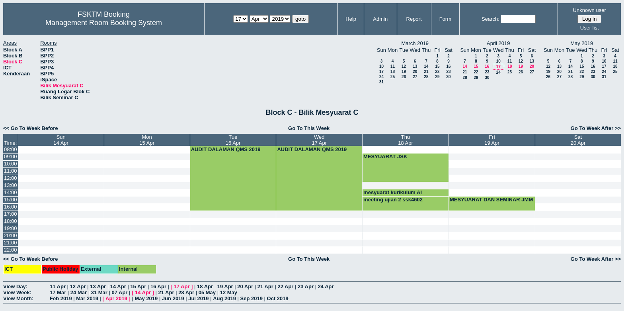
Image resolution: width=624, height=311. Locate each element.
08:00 (10, 149)
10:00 (10, 164)
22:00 (10, 250)
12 (404, 66)
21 (426, 71)
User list (589, 28)
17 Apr (182, 286)
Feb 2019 (61, 298)
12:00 (10, 178)
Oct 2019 (278, 298)
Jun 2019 (173, 298)
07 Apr (119, 292)
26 (404, 77)
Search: (490, 19)
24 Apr (326, 286)
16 (448, 66)
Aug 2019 (224, 298)
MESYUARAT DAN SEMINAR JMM (491, 200)
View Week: (17, 292)
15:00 (10, 200)
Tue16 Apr (233, 140)
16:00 (10, 207)
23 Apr (306, 286)
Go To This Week (309, 128)
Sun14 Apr (60, 140)
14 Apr (118, 286)
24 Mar (78, 292)
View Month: (18, 298)
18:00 (10, 221)
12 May (228, 292)
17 (381, 71)
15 (437, 66)
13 (415, 66)
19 (404, 71)
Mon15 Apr (146, 140)
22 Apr (285, 286)
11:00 (10, 171)
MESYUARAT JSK (385, 156)
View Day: (15, 286)
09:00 (10, 156)
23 (448, 71)
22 (437, 71)
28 (426, 77)
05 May (207, 292)
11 (392, 66)
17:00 (10, 214)
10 (381, 66)
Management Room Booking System (103, 23)
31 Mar (99, 292)
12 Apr (78, 286)
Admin (380, 19)
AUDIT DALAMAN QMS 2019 (226, 149)
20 (415, 71)
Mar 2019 (87, 298)
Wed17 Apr (319, 140)
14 (426, 66)
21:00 (10, 243)
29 (437, 77)
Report (414, 19)
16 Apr (158, 286)
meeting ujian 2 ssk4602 (393, 200)
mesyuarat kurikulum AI (392, 192)
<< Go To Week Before (30, 128)
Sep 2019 (251, 298)
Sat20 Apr (578, 140)
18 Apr (205, 286)
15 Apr (138, 286)
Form (445, 19)
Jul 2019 (198, 298)
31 (381, 82)
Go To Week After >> (596, 128)
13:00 (10, 185)
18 (392, 71)
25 (392, 77)
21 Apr (265, 286)
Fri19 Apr (491, 140)
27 (415, 77)
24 (381, 77)
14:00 (10, 192)
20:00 (10, 235)
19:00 (10, 228)
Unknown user (589, 10)
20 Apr (245, 286)
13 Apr (98, 286)
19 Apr (225, 286)
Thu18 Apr (405, 140)
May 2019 (146, 298)
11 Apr (58, 286)
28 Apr (186, 292)
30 (448, 77)
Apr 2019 (116, 298)
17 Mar (58, 292)
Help (350, 19)
